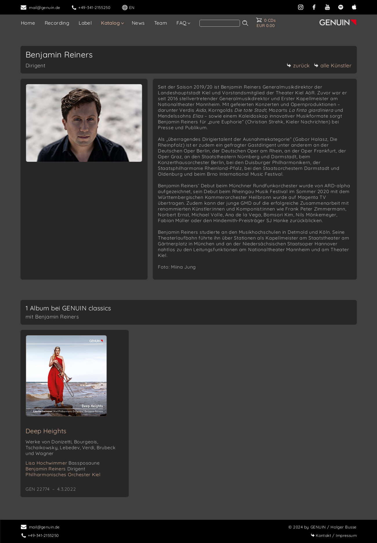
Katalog (110, 23)
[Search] (219, 23)
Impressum (334, 535)
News (138, 23)
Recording (57, 23)
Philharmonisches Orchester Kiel (63, 474)
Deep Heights (46, 431)
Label (85, 23)
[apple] (354, 6)
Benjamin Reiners (55, 469)
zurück (298, 65)
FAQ (181, 23)
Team (160, 23)
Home (28, 23)
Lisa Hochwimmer (63, 463)
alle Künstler (333, 65)
